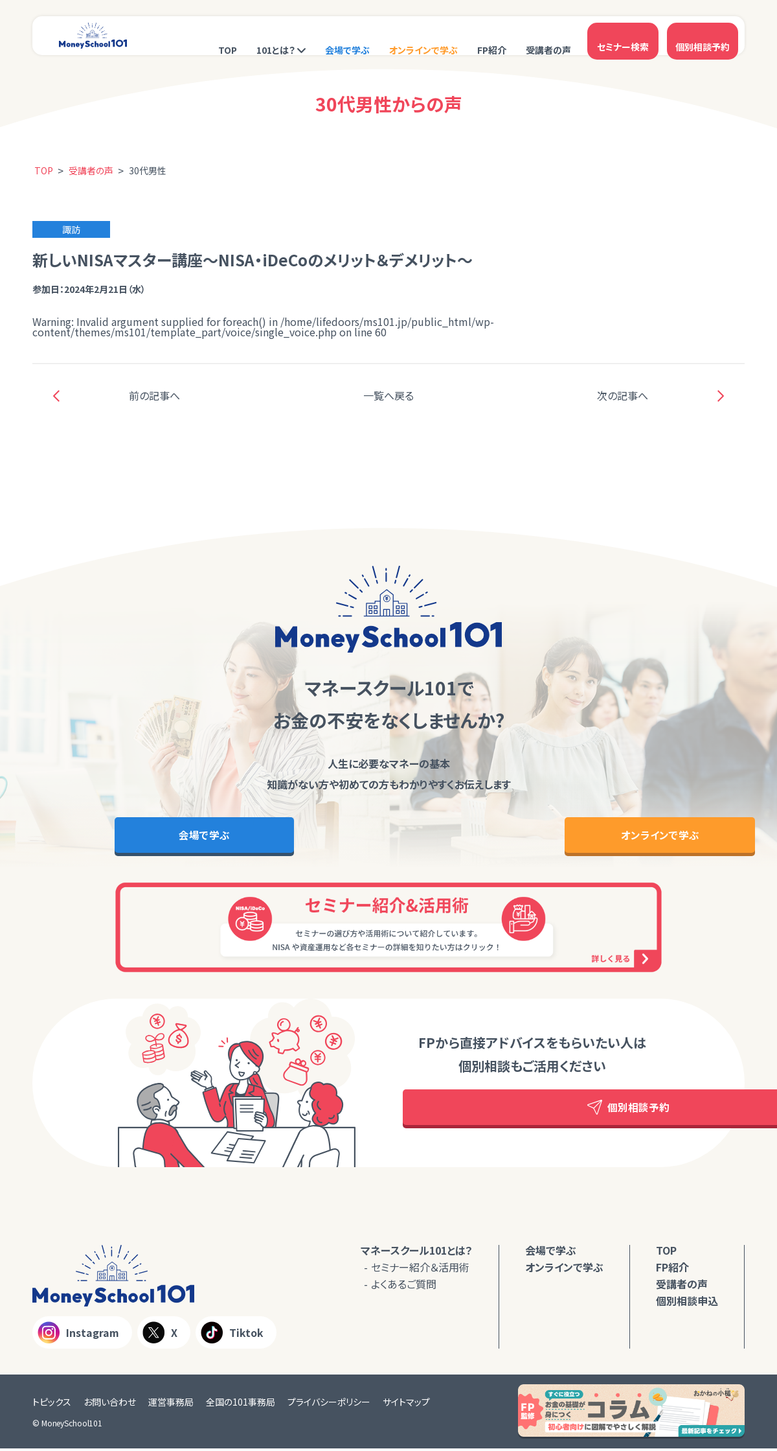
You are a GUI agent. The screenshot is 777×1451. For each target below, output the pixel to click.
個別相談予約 (702, 35)
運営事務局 (171, 1404)
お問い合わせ (110, 1404)
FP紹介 (491, 36)
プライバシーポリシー (328, 1404)
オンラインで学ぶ (423, 36)
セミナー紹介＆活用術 (420, 1269)
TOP (227, 36)
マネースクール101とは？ (417, 1252)
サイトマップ (406, 1404)
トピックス (51, 1404)
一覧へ (388, 395)
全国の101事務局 (240, 1404)
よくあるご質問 (403, 1286)
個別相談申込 (687, 1303)
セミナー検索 (623, 35)
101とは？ (275, 36)
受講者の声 (548, 36)
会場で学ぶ (347, 36)
